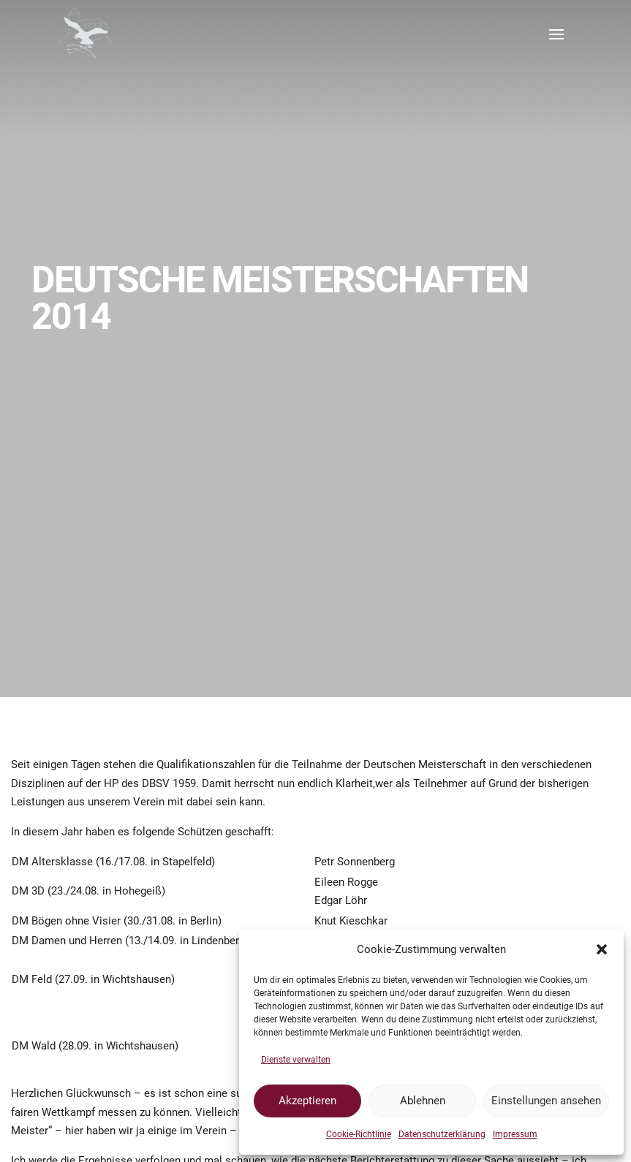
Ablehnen (422, 1100)
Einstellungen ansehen (546, 1100)
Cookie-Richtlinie (358, 1134)
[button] (601, 949)
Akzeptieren (307, 1100)
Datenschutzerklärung (441, 1134)
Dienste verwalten (295, 1060)
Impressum (515, 1134)
